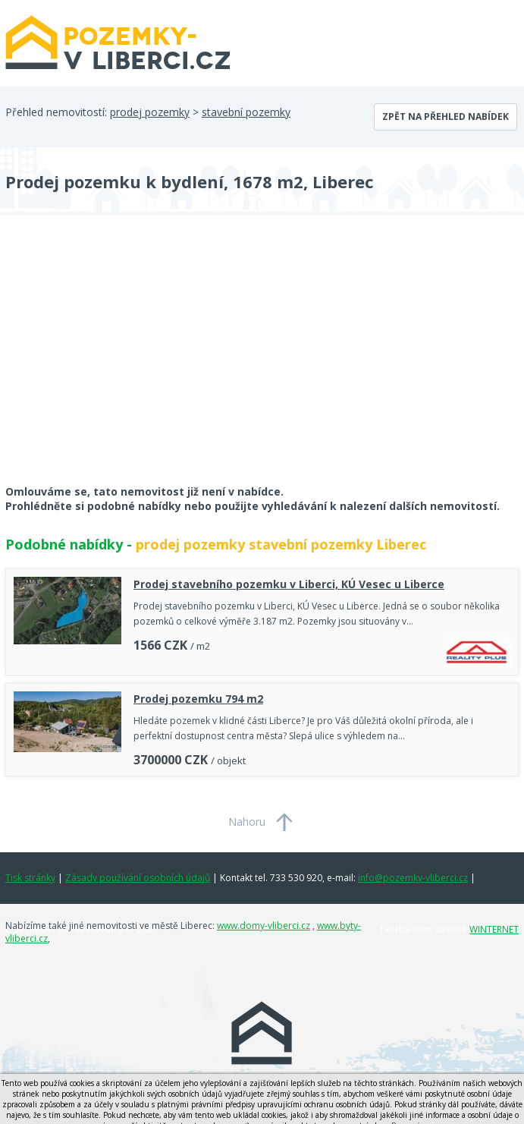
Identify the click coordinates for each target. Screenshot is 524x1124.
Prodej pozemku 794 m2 (198, 698)
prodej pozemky (150, 112)
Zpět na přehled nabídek (445, 116)
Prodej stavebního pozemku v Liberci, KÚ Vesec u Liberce (288, 584)
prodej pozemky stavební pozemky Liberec (281, 544)
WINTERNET (494, 929)
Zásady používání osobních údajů (137, 877)
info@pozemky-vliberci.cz (413, 877)
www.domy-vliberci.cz (263, 925)
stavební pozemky (246, 112)
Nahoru (246, 821)
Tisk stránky (30, 877)
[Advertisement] (119, 359)
